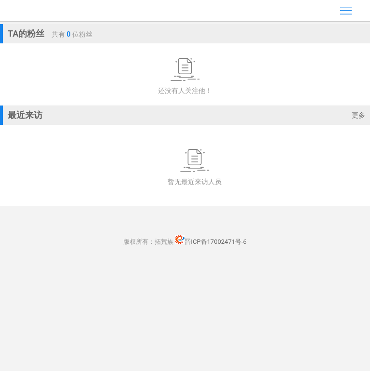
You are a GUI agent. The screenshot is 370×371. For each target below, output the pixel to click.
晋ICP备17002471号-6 (211, 241)
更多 (358, 115)
